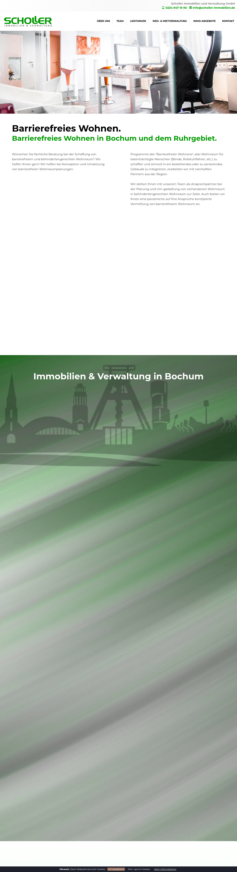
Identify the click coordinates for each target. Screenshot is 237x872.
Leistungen (138, 21)
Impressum (186, 850)
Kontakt (228, 21)
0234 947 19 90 (174, 8)
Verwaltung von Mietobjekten (139, 817)
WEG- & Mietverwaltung (169, 21)
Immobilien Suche (131, 842)
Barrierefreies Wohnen (134, 850)
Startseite (184, 833)
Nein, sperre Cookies (139, 869)
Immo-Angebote (204, 21)
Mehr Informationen (165, 869)
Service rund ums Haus (135, 825)
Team (120, 21)
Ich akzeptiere (116, 869)
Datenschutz (187, 842)
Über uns (103, 21)
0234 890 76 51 (15, 838)
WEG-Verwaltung (131, 809)
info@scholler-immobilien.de (212, 8)
